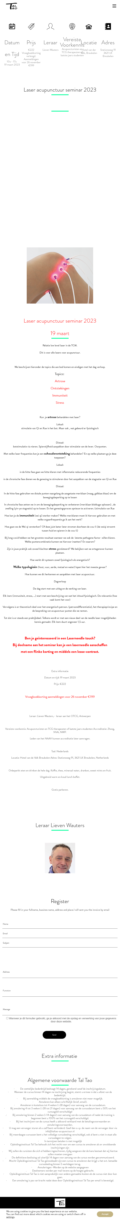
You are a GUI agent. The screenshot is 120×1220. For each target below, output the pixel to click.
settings (10, 1217)
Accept (105, 1214)
